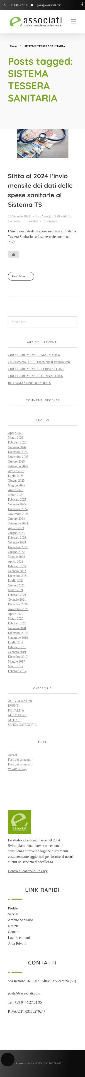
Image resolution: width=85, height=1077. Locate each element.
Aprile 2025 (15, 490)
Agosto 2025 (16, 471)
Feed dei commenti (20, 764)
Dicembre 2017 (18, 656)
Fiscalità (32, 221)
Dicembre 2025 (18, 452)
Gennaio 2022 (17, 571)
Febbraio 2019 (17, 647)
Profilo (13, 908)
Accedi (12, 755)
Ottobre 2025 (16, 461)
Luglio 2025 (16, 476)
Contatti (14, 932)
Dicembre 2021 (18, 575)
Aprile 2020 (15, 614)
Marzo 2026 (15, 437)
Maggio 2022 (16, 556)
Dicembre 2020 (18, 604)
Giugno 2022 (16, 552)
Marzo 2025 (15, 495)
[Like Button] (13, 254)
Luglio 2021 (16, 580)
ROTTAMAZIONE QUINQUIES (29, 383)
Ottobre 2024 (16, 518)
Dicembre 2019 (18, 633)
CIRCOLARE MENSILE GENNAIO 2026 (35, 376)
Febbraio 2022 (17, 566)
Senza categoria (22, 724)
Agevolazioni (20, 701)
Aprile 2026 (15, 433)
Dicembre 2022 (18, 547)
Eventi (13, 705)
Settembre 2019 (18, 637)
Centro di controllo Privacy (28, 871)
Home (13, 46)
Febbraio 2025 (17, 499)
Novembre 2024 (18, 514)
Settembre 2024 (18, 523)
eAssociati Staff (50, 216)
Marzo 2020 (15, 618)
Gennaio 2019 (17, 652)
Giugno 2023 (16, 533)
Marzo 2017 (15, 666)
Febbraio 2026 (17, 442)
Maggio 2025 (16, 485)
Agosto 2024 (16, 528)
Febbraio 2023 (17, 537)
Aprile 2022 (15, 561)
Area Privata (17, 943)
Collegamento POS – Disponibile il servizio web (39, 362)
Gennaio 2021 (17, 599)
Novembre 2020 (18, 609)
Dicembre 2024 (18, 509)
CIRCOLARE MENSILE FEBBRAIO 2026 (36, 369)
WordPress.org (17, 769)
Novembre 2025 (18, 456)
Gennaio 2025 (17, 504)
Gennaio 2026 (17, 447)
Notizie (14, 720)
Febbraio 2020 (17, 623)
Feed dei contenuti (19, 759)
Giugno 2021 (16, 585)
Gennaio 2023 (17, 542)
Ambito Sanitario (20, 920)
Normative (50, 221)
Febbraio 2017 (17, 671)
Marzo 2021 (15, 590)
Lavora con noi (19, 938)
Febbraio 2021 (17, 595)
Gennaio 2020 (17, 628)
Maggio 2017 (16, 661)
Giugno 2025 (16, 480)
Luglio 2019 (16, 642)
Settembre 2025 (18, 466)
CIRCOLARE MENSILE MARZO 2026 (34, 355)
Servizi (13, 914)
